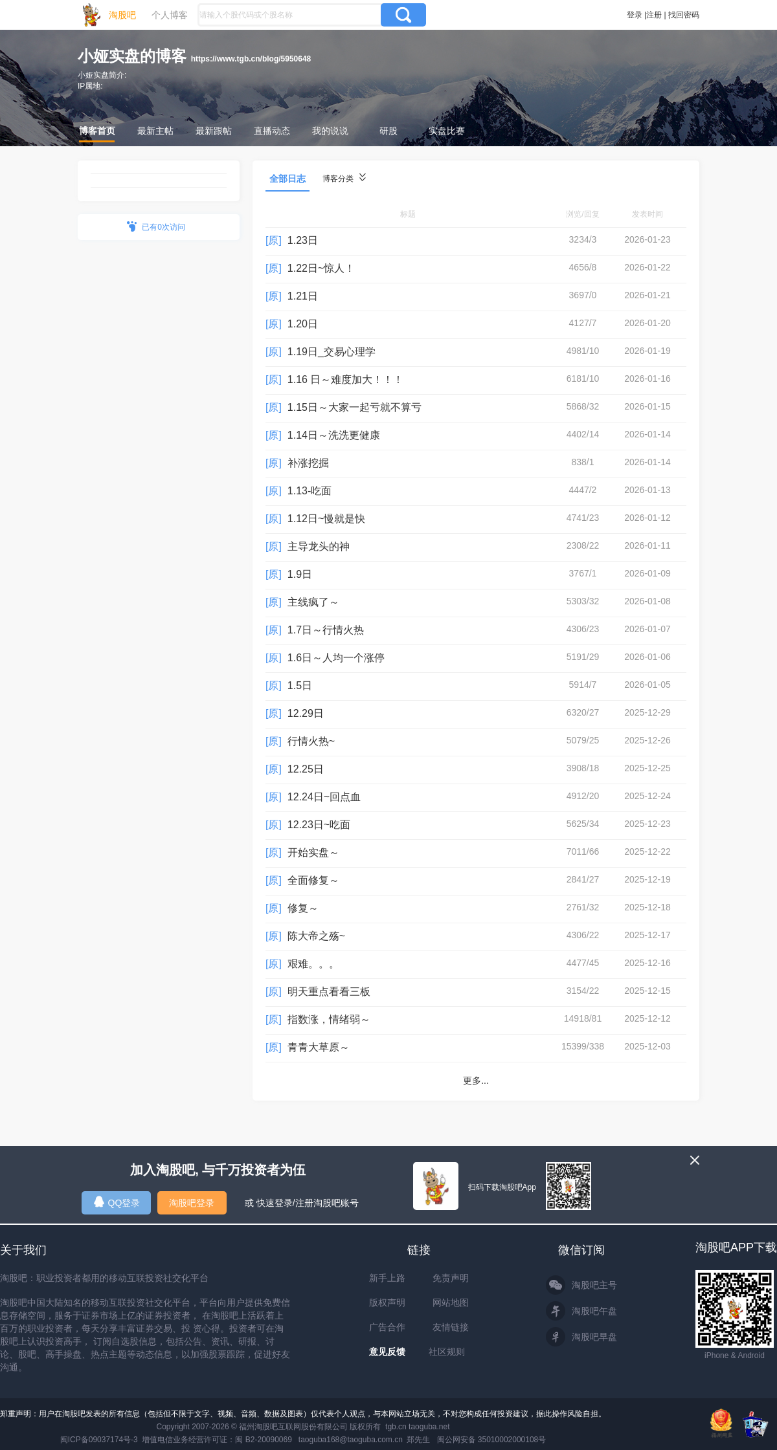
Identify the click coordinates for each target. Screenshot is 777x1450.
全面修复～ (313, 880)
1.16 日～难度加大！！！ (345, 379)
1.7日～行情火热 (325, 629)
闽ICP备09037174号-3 (99, 1439)
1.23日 (302, 240)
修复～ (303, 908)
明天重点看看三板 (328, 991)
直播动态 (272, 131)
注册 (654, 14)
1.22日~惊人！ (321, 268)
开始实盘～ (313, 852)
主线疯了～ (313, 602)
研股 (388, 131)
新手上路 (387, 1278)
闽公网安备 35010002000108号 (491, 1439)
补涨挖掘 (308, 462)
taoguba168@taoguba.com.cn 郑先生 (364, 1439)
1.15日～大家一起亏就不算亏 (354, 407)
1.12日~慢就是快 (326, 518)
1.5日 (299, 685)
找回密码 (683, 14)
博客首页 (97, 131)
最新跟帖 (214, 131)
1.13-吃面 (309, 490)
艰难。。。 (313, 963)
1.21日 (302, 296)
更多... (476, 1080)
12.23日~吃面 (318, 824)
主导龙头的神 (318, 546)
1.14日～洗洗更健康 (333, 435)
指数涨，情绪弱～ (328, 1019)
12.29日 (305, 713)
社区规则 (447, 1351)
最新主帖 (155, 131)
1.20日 (302, 323)
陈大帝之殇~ (316, 935)
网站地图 (451, 1302)
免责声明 (451, 1278)
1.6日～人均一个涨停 (336, 657)
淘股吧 (122, 15)
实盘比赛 (447, 131)
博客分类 (344, 178)
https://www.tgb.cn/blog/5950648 (251, 58)
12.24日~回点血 (324, 796)
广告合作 (387, 1327)
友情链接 (451, 1327)
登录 (634, 14)
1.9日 (299, 574)
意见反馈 (387, 1351)
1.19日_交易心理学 (331, 351)
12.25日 (305, 768)
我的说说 (330, 131)
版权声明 (387, 1302)
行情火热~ (311, 741)
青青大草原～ (318, 1047)
